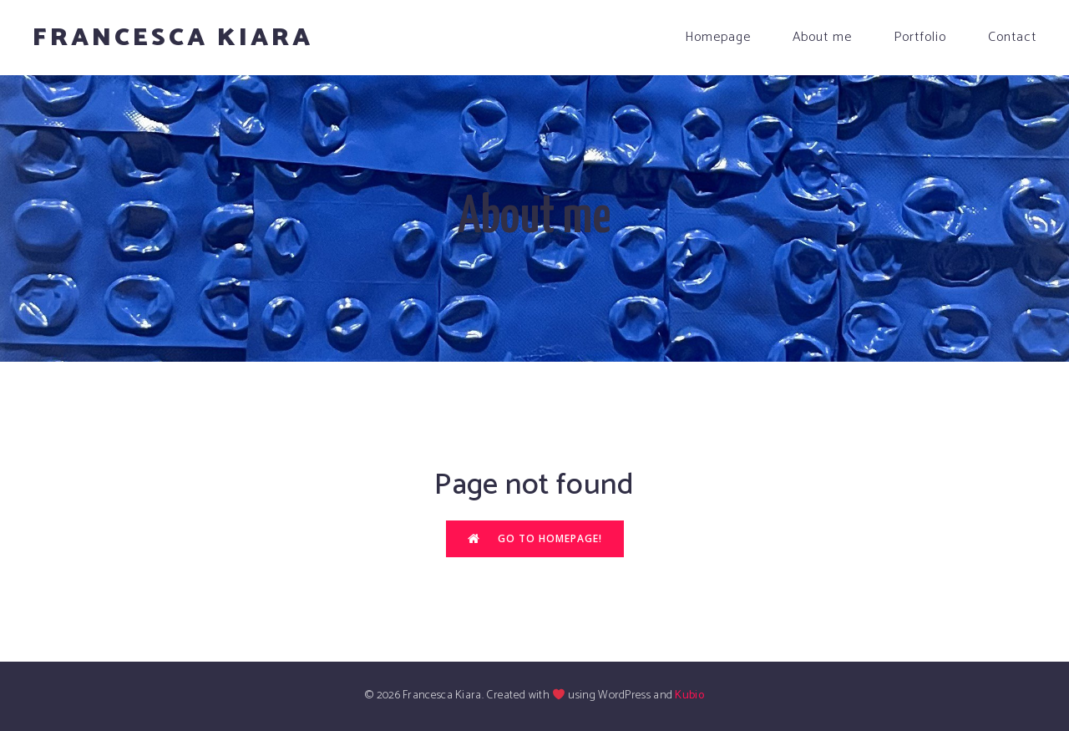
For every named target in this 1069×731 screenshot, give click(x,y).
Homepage (718, 37)
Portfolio (920, 37)
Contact (1012, 37)
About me (822, 37)
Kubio (689, 695)
